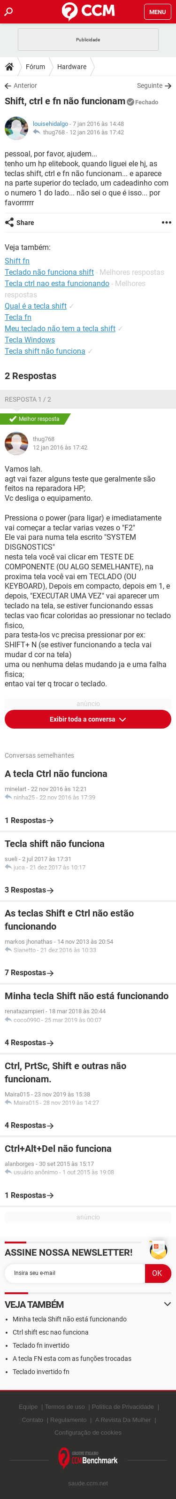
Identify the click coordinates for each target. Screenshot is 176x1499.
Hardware (71, 66)
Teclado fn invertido (41, 1345)
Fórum (35, 66)
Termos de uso (64, 1406)
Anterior (25, 85)
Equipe (28, 1406)
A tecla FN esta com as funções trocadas (72, 1358)
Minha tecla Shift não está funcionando (70, 1319)
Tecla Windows (30, 339)
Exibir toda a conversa (83, 719)
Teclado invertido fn (41, 1371)
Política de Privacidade (123, 1406)
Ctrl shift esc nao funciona (51, 1332)
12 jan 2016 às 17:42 (96, 132)
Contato (32, 1419)
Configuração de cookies (88, 1432)
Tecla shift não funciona (45, 351)
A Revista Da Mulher (123, 1419)
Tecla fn (18, 317)
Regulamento (68, 1419)
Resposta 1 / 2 (28, 399)
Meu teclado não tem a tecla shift (60, 328)
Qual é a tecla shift (36, 306)
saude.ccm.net (88, 1483)
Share (25, 222)
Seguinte (149, 85)
